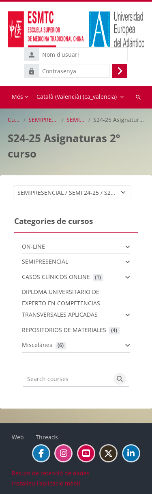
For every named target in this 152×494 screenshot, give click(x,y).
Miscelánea (37, 345)
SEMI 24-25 (76, 120)
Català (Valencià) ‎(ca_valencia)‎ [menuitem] (76, 96)
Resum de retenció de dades (51, 473)
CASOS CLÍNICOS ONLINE (56, 277)
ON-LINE (33, 246)
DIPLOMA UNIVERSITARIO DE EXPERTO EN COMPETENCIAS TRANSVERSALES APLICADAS (61, 303)
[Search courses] (67, 379)
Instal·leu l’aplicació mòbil (46, 483)
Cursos (14, 120)
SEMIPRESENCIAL (43, 120)
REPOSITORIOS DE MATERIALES (64, 330)
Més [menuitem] (17, 96)
